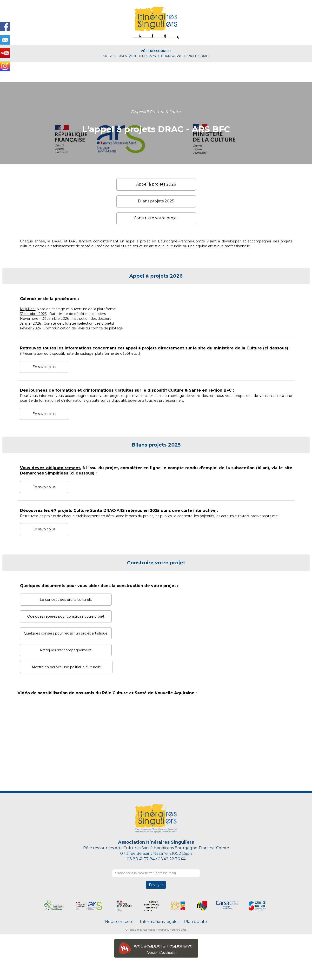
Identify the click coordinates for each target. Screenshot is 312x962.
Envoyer (156, 885)
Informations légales (159, 921)
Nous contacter (120, 921)
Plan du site (195, 921)
